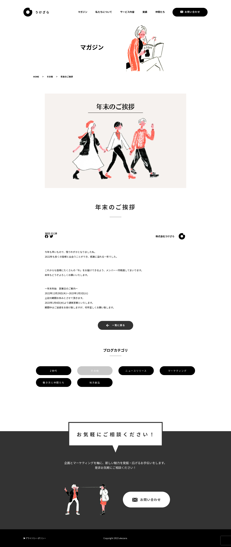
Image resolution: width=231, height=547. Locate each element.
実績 (144, 12)
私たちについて (103, 12)
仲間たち (160, 12)
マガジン (82, 12)
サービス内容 (127, 12)
